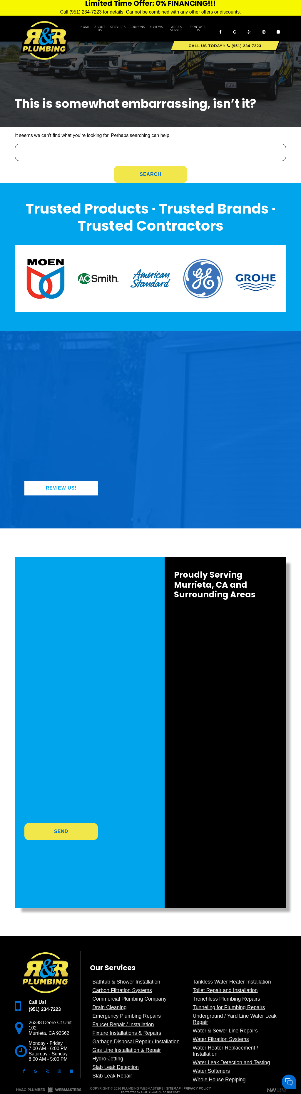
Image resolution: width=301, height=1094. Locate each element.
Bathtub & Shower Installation (126, 982)
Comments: (218, 1032)
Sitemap (173, 1088)
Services (118, 27)
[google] (234, 28)
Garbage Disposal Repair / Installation (135, 1042)
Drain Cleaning (109, 1007)
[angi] (278, 28)
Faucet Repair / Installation (123, 1024)
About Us (100, 28)
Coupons (137, 27)
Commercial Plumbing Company (129, 999)
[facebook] (220, 28)
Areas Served (176, 28)
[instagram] (263, 28)
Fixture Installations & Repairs (126, 1033)
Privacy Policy (197, 1088)
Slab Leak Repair (112, 1076)
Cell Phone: (218, 1025)
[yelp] (249, 28)
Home (85, 27)
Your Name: (218, 1019)
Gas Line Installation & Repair (126, 1050)
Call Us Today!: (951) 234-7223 (225, 46)
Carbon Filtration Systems (122, 990)
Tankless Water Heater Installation (232, 982)
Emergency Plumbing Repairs (126, 1016)
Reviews (156, 27)
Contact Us (197, 28)
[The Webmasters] (49, 1091)
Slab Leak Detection (115, 1067)
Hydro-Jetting (107, 1059)
